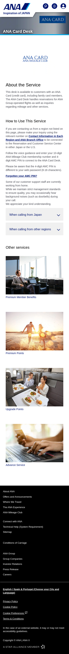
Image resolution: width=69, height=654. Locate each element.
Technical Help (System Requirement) (23, 526)
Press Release (11, 569)
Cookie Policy (10, 607)
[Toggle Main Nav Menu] (54, 6)
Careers (7, 574)
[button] (34, 214)
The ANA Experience (14, 507)
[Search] (45, 6)
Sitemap (7, 532)
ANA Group (9, 553)
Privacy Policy (10, 601)
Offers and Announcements (17, 496)
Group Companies (12, 558)
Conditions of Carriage (15, 542)
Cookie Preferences (15, 613)
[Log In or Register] (63, 6)
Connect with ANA (12, 521)
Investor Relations (12, 564)
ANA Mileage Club (12, 512)
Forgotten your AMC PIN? (21, 175)
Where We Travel (12, 502)
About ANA (9, 491)
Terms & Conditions (13, 618)
